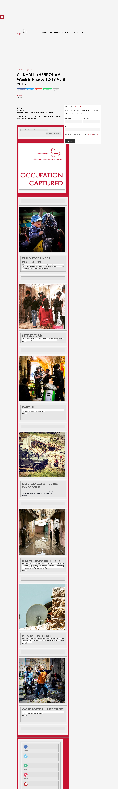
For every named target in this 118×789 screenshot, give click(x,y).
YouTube (25, 787)
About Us (45, 32)
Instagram (26, 778)
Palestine (31, 70)
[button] (2, 17)
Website (25, 769)
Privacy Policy (90, 134)
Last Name (86, 118)
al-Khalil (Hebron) (22, 70)
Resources (76, 32)
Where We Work (55, 32)
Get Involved (66, 32)
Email (66, 126)
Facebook (26, 750)
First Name (68, 118)
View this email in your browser (52, 133)
